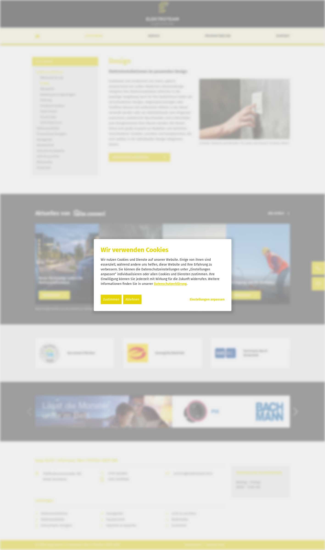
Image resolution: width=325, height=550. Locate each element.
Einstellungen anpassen (207, 299)
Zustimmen (111, 299)
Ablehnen (132, 299)
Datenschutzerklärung (170, 284)
